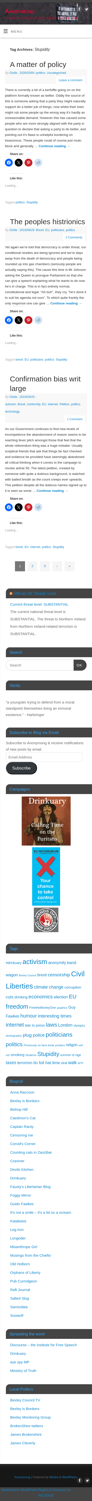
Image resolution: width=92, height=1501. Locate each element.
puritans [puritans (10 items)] (60, 1045)
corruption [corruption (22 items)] (72, 987)
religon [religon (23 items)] (72, 1045)
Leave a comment (70, 80)
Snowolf (16, 1315)
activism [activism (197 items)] (35, 962)
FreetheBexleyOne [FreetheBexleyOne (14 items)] (42, 1007)
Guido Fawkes (22, 1204)
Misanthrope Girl (23, 1247)
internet (53, 404)
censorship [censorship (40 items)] (59, 974)
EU (47, 230)
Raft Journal (20, 1290)
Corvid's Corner (23, 1144)
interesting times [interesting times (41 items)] (54, 1015)
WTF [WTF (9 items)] (80, 1063)
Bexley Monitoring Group (30, 1417)
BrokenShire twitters (26, 1426)
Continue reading (54, 146)
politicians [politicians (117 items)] (59, 1034)
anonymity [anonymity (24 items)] (57, 963)
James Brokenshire (26, 1434)
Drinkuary (18, 1178)
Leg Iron (17, 1229)
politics (40, 73)
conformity (33, 404)
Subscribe (21, 768)
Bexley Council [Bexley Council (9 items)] (27, 975)
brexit (19, 359)
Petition (64, 404)
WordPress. (70, 1477)
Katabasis (18, 1221)
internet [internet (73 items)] (15, 1025)
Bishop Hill (19, 1109)
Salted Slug (19, 1298)
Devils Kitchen (22, 1169)
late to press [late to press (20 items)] (35, 1025)
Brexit (40, 230)
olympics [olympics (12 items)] (79, 1025)
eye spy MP (19, 1362)
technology (12, 411)
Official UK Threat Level (34, 593)
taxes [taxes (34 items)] (11, 1062)
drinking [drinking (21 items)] (20, 997)
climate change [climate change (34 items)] (49, 987)
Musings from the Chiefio (30, 1255)
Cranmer (17, 1161)
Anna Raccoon (22, 1092)
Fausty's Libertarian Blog (30, 1187)
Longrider (18, 1238)
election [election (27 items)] (61, 997)
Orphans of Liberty (25, 1272)
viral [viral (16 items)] (64, 1063)
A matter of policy (38, 64)
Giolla (13, 73)
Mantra (54, 1477)
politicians (57, 230)
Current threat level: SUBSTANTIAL (39, 604)
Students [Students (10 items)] (31, 1055)
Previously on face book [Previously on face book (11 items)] (39, 1045)
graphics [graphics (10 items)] (62, 1007)
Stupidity (32, 202)
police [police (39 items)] (39, 1035)
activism (10, 404)
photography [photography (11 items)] (14, 1035)
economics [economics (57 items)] (40, 996)
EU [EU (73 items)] (73, 996)
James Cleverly (23, 1443)
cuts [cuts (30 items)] (9, 996)
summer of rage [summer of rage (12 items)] (70, 1055)
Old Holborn (20, 1264)
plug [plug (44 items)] (27, 1035)
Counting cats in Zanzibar (31, 1152)
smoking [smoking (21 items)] (17, 1055)
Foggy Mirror (20, 1195)
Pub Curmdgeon (23, 1281)
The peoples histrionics (47, 222)
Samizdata (19, 1307)
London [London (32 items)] (65, 1025)
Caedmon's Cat (23, 1118)
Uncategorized (56, 73)
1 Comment (74, 419)
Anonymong (20, 11)
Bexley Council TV (25, 1400)
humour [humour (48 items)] (28, 1015)
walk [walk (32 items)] (72, 1062)
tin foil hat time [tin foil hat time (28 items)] (46, 1062)
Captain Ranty (22, 1126)
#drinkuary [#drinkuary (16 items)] (14, 963)
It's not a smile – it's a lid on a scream (40, 1212)
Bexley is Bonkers (24, 1101)
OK (78, 664)
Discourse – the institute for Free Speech (43, 1345)
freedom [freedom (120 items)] (17, 1006)
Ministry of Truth (23, 1371)
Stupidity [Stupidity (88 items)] (48, 1054)
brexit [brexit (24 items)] (42, 975)
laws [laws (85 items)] (51, 1024)
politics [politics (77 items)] (14, 1044)
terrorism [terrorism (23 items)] (24, 1063)
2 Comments (74, 237)
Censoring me (21, 1135)
